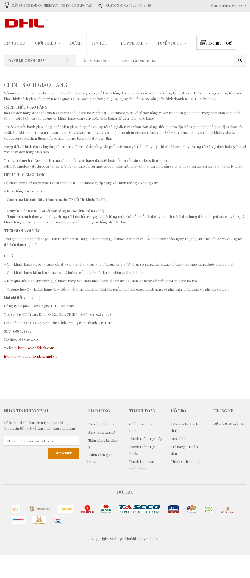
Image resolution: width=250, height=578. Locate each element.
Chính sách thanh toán (143, 450)
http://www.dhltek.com (36, 370)
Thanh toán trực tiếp (145, 461)
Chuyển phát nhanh (103, 446)
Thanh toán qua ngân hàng (141, 487)
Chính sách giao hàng (100, 481)
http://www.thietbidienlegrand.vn (30, 379)
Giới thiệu (45, 43)
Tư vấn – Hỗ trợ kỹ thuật (185, 450)
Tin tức (99, 43)
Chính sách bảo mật (186, 484)
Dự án (76, 43)
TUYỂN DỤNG (169, 43)
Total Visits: (222, 446)
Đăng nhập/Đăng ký (226, 6)
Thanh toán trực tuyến (142, 472)
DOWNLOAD (132, 43)
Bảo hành (178, 461)
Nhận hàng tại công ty (103, 466)
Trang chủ (14, 43)
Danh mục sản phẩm (39, 60)
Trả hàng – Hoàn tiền (184, 472)
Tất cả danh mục (95, 61)
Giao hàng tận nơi (101, 455)
